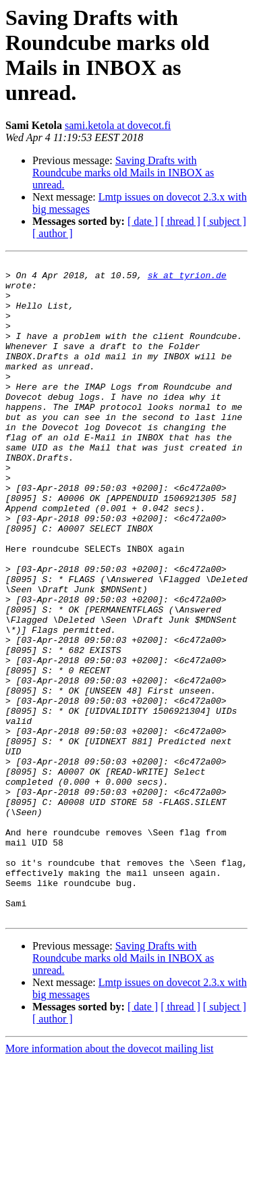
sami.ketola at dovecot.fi (118, 125)
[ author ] (52, 233)
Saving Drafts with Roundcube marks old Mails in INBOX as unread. (123, 172)
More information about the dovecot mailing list (109, 1180)
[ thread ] (180, 221)
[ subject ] (224, 221)
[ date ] (143, 221)
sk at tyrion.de (187, 279)
